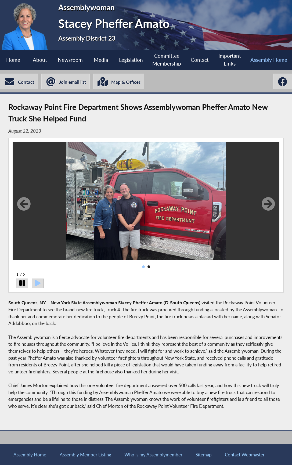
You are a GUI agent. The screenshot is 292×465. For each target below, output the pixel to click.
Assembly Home (29, 454)
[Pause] (22, 283)
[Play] (38, 283)
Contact (200, 60)
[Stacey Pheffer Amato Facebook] (282, 81)
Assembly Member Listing (85, 454)
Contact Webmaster (245, 454)
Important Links (229, 60)
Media (101, 60)
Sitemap (204, 454)
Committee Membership (166, 60)
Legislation (131, 60)
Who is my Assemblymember (153, 454)
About (40, 60)
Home (13, 60)
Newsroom (70, 60)
